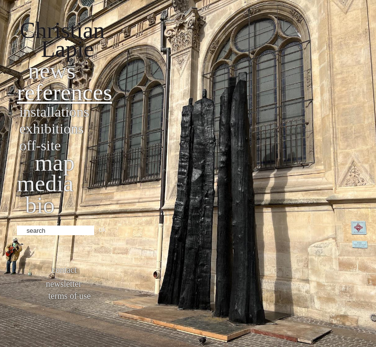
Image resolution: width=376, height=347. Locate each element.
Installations (54, 112)
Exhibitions (51, 128)
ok (102, 229)
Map (55, 162)
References (64, 92)
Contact (64, 270)
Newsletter (64, 284)
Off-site (40, 145)
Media (45, 183)
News (52, 70)
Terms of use (69, 296)
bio (40, 205)
